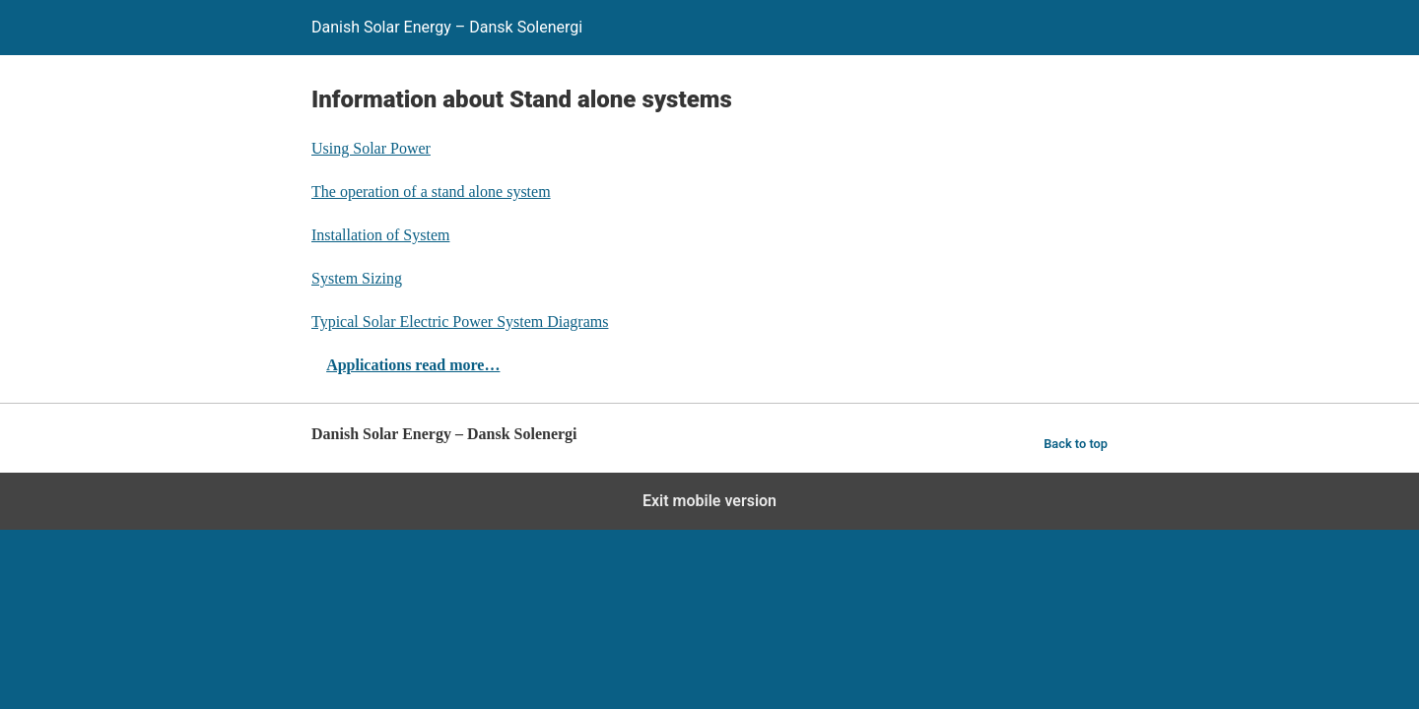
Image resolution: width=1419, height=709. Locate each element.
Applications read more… (413, 364)
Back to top (1076, 443)
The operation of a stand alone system (431, 191)
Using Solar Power (371, 148)
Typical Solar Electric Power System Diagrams (459, 321)
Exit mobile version (709, 500)
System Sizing (356, 278)
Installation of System (380, 234)
